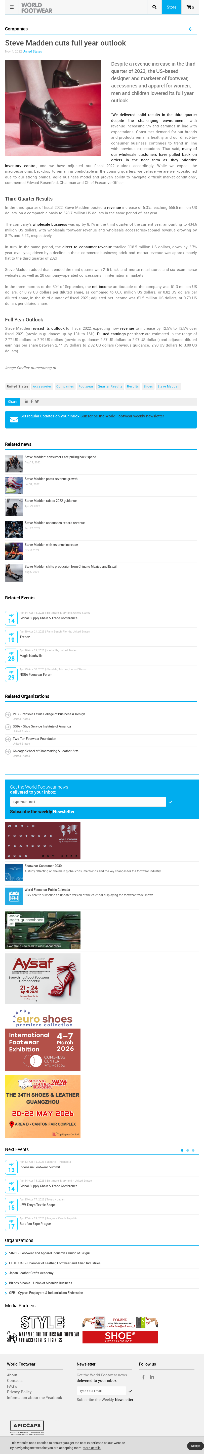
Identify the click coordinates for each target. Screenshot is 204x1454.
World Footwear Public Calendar (47, 890)
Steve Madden (168, 386)
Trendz (25, 637)
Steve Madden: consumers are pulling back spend (60, 457)
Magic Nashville (31, 656)
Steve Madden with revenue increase (51, 545)
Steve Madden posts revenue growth (51, 479)
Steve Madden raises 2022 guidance (51, 501)
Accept (195, 1446)
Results (133, 386)
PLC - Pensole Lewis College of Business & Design (49, 714)
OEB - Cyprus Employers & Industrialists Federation (46, 1293)
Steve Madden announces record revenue (55, 523)
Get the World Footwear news (102, 1375)
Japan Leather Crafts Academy (31, 1273)
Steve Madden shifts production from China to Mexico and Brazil (70, 566)
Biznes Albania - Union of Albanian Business (40, 1283)
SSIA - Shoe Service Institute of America (42, 726)
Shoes (148, 386)
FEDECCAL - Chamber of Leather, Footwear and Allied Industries (55, 1263)
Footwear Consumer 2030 (43, 866)
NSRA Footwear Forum (36, 674)
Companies (65, 386)
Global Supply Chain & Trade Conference (48, 618)
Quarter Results (110, 386)
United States (32, 51)
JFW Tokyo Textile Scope (38, 1205)
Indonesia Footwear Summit (40, 1167)
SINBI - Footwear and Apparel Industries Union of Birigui (49, 1253)
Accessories (42, 386)
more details (92, 1448)
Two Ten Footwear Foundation (34, 739)
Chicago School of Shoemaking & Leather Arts (45, 751)
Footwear (85, 386)
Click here (31, 895)
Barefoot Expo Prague (35, 1224)
